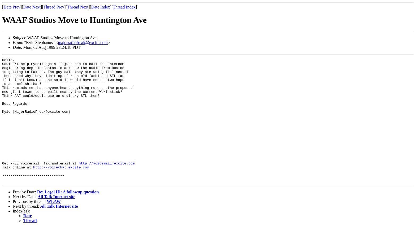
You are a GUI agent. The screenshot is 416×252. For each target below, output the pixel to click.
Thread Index (124, 7)
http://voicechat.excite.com (61, 189)
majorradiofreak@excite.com (83, 42)
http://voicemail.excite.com (107, 184)
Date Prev (11, 7)
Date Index (100, 7)
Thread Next (77, 7)
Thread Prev (53, 7)
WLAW (53, 226)
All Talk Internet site (56, 221)
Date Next (32, 7)
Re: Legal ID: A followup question (68, 216)
